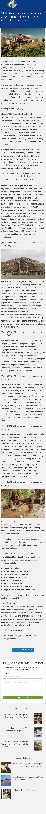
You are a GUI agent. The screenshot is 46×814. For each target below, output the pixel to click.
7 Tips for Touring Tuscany (24, 790)
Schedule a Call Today (23, 650)
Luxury (3, 23)
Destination (6, 673)
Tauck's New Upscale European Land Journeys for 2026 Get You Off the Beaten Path (16, 744)
